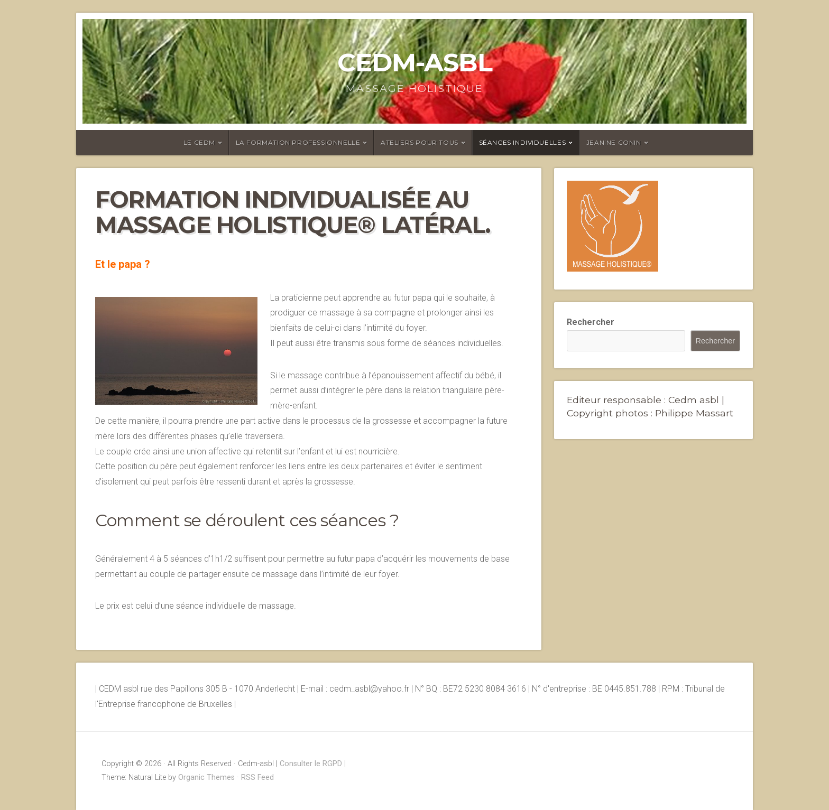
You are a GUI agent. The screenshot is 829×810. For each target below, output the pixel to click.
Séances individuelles (522, 142)
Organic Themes (206, 777)
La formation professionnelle (298, 142)
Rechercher (590, 322)
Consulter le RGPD (311, 763)
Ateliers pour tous (419, 142)
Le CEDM (199, 142)
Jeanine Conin (613, 142)
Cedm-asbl (414, 62)
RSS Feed (257, 777)
